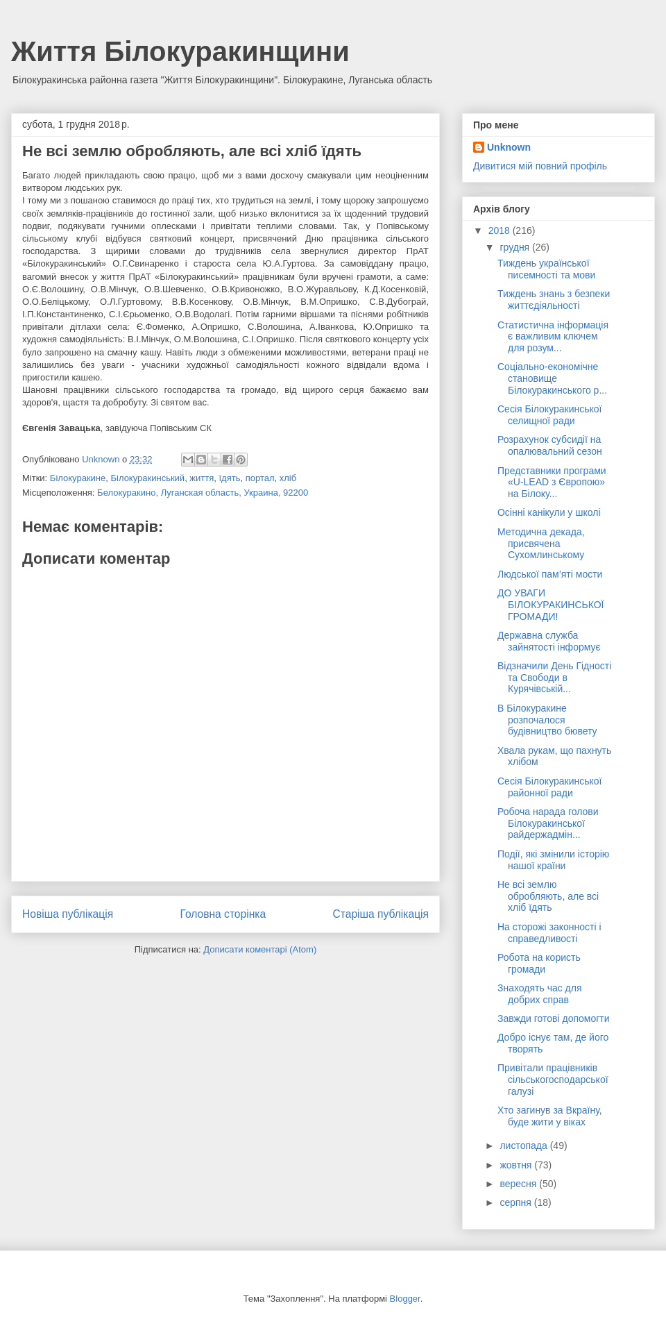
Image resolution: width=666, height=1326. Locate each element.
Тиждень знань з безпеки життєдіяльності (553, 299)
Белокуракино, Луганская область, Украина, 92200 (202, 492)
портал (260, 478)
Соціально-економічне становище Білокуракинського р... (552, 378)
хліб (288, 478)
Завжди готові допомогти (553, 1018)
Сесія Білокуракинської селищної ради (549, 414)
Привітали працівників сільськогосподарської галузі (552, 1079)
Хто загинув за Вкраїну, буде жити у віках (549, 1116)
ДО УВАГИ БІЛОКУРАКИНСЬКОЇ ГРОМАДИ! (550, 604)
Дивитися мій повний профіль (540, 165)
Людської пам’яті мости (549, 574)
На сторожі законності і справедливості (549, 932)
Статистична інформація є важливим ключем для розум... (552, 336)
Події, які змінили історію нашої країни (553, 859)
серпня (516, 1202)
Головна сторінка (223, 914)
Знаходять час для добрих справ (539, 993)
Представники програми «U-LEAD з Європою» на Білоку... (551, 482)
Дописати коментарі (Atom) (259, 949)
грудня (516, 247)
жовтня (517, 1164)
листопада (524, 1145)
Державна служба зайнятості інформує (549, 641)
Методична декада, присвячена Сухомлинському (541, 543)
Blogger (405, 1298)
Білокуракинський (147, 478)
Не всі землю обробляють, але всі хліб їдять (548, 896)
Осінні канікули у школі (549, 512)
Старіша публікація (381, 914)
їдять (230, 478)
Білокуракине (77, 478)
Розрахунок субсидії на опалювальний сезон (549, 445)
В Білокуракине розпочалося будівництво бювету (547, 720)
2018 (500, 230)
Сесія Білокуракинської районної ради (549, 786)
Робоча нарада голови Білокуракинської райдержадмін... (548, 823)
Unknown (509, 147)
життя (201, 478)
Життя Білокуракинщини (180, 51)
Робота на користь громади (539, 963)
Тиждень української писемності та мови (546, 269)
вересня (519, 1183)
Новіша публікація (67, 914)
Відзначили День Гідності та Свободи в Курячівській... (554, 677)
